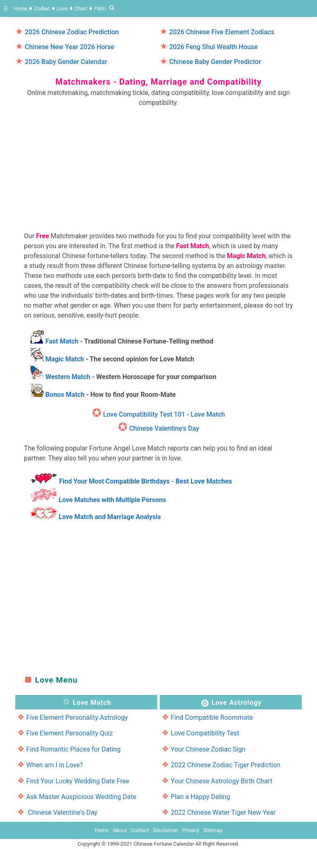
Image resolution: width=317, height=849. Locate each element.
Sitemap (212, 830)
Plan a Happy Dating (200, 797)
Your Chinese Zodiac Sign (208, 749)
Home (20, 8)
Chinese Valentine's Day (164, 428)
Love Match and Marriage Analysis (110, 517)
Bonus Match (65, 394)
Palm (100, 8)
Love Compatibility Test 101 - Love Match (164, 414)
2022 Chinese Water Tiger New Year (223, 812)
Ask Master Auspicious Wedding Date (81, 797)
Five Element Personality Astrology (77, 717)
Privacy (190, 830)
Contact (140, 830)
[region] (158, 165)
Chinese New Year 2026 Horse (69, 47)
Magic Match (64, 359)
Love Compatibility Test (205, 733)
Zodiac (42, 8)
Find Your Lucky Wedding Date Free (78, 781)
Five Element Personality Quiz (69, 733)
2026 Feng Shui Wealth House (213, 47)
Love (62, 8)
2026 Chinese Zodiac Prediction (72, 32)
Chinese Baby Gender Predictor (215, 62)
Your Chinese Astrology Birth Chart (221, 781)
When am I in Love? (54, 765)
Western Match (67, 377)
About (120, 830)
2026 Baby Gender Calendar (66, 62)
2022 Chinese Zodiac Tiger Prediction (226, 765)
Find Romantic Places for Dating (73, 749)
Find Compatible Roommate (212, 717)
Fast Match (61, 341)
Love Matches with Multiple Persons (112, 500)
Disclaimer (165, 830)
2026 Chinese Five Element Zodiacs (221, 32)
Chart (81, 8)
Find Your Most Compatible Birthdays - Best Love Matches (145, 481)
